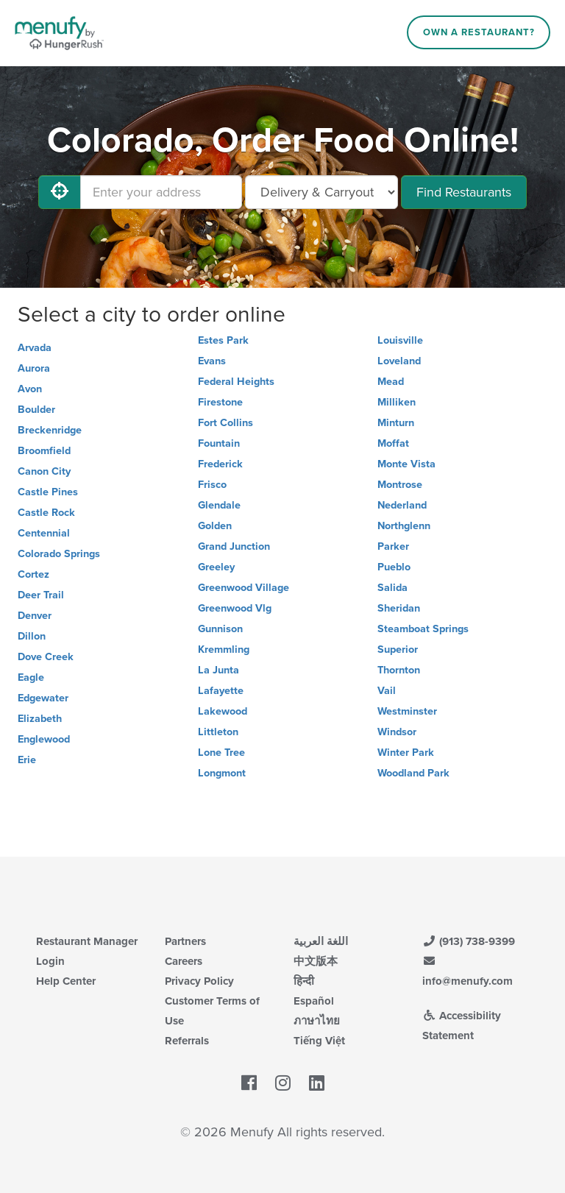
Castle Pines (48, 492)
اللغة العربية (321, 941)
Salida (392, 587)
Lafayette (221, 690)
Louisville (400, 340)
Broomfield (44, 451)
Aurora (34, 368)
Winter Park (405, 752)
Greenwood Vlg (234, 608)
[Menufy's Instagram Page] (283, 1084)
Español (314, 1001)
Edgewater (43, 698)
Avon (30, 389)
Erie (27, 760)
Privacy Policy (199, 981)
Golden (215, 526)
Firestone (220, 402)
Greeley (216, 567)
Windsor (396, 732)
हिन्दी (304, 981)
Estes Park (223, 340)
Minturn (395, 423)
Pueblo (394, 567)
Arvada (34, 347)
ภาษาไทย (317, 1020)
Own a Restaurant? (479, 32)
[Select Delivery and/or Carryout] (321, 192)
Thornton (398, 670)
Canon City (44, 471)
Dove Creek (46, 657)
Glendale (219, 505)
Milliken (396, 402)
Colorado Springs (59, 554)
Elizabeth (40, 718)
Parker (393, 546)
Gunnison (220, 629)
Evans (212, 361)
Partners (185, 941)
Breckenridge (50, 430)
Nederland (402, 505)
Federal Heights (236, 381)
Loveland (399, 361)
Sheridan (398, 608)
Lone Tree (221, 752)
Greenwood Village (243, 587)
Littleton (218, 732)
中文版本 (316, 961)
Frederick (220, 464)
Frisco (212, 484)
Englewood (44, 739)
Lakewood (222, 711)
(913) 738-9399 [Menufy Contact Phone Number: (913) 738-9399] (468, 941)
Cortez (33, 574)
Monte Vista (406, 464)
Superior (397, 649)
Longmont (222, 773)
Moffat (393, 443)
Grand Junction (234, 546)
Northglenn (403, 526)
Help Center (66, 981)
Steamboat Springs (423, 629)
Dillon (32, 636)
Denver (34, 615)
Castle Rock (46, 512)
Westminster (407, 711)
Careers (183, 961)
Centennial (44, 533)
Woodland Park (413, 773)
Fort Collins (225, 423)
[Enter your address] (161, 192)
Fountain (219, 443)
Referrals (187, 1040)
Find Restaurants (463, 192)
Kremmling (223, 649)
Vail (386, 690)
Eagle (31, 677)
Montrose (399, 484)
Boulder (36, 409)
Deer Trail (41, 595)
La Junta (218, 670)
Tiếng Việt (319, 1040)
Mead (390, 381)
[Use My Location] (59, 192)
